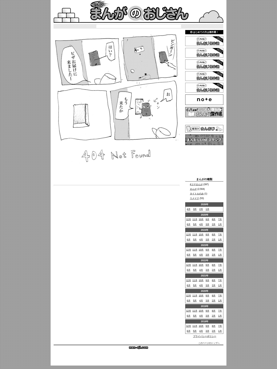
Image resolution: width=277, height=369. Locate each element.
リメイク (194, 198)
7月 (220, 219)
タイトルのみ (197, 193)
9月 (207, 219)
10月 (201, 219)
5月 (195, 224)
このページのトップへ (208, 343)
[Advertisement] (204, 161)
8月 (214, 219)
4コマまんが (196, 184)
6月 (188, 224)
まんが (193, 189)
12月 (188, 219)
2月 (201, 209)
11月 (194, 219)
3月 (195, 209)
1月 (207, 209)
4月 (188, 209)
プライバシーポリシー (204, 336)
